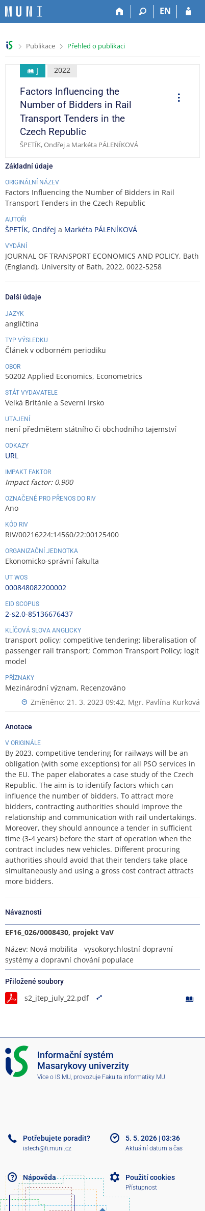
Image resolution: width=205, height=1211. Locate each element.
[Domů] (119, 11)
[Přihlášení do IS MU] (188, 11)
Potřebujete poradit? (56, 1138)
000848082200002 (35, 587)
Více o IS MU (54, 1077)
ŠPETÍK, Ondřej (30, 229)
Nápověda (39, 1177)
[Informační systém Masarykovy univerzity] (23, 11)
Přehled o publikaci (96, 45)
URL (11, 455)
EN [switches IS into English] (165, 10)
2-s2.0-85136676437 (39, 614)
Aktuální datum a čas (154, 1148)
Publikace (40, 45)
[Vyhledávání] (142, 11)
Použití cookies (150, 1177)
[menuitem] (175, 99)
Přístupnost (141, 1187)
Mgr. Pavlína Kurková (164, 702)
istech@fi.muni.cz (47, 1148)
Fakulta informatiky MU (133, 1077)
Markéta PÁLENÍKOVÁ (100, 229)
